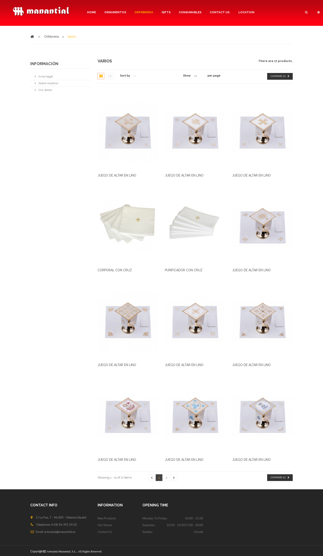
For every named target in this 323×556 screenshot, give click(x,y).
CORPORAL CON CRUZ (115, 270)
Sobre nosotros (48, 81)
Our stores (45, 88)
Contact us (105, 532)
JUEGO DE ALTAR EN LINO (117, 175)
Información (44, 63)
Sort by (125, 75)
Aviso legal (45, 74)
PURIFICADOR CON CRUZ (184, 270)
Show (187, 75)
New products (107, 518)
